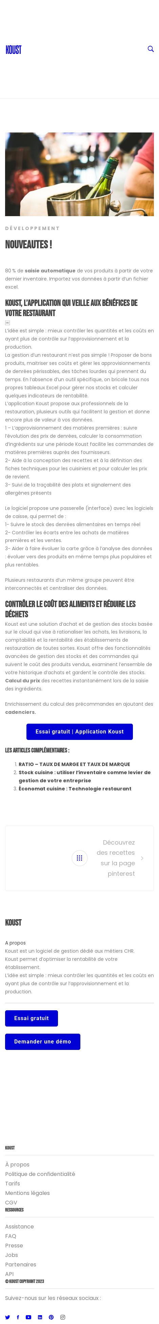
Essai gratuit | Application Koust (80, 731)
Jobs (11, 1255)
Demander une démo (42, 1041)
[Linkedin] (40, 1317)
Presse (14, 1245)
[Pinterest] (51, 1317)
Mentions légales (27, 1193)
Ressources (84, 47)
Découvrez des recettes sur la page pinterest (116, 858)
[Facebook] (18, 1317)
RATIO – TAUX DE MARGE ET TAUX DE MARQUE (74, 764)
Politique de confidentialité (40, 1174)
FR (84, 7)
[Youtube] (28, 1317)
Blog (31, 33)
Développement (32, 228)
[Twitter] (7, 1317)
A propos (15, 942)
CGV (11, 1202)
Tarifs (12, 1183)
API (9, 1274)
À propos (17, 1164)
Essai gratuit (31, 1018)
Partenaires (20, 1264)
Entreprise (84, 61)
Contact (36, 20)
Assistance (19, 1226)
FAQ (10, 1236)
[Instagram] (63, 1317)
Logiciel (84, 74)
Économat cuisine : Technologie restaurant (75, 788)
